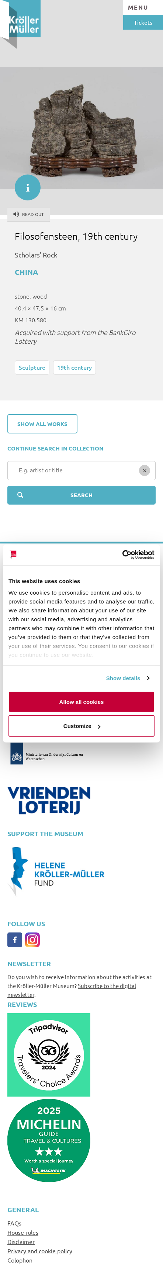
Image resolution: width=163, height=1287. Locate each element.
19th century (74, 367)
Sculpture (32, 367)
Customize (81, 726)
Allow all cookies (81, 701)
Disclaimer (21, 1241)
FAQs (14, 1223)
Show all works (42, 424)
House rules (22, 1232)
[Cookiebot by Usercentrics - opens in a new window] (122, 555)
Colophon (19, 1260)
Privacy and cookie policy (39, 1250)
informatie (24, 183)
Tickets (143, 22)
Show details (123, 678)
